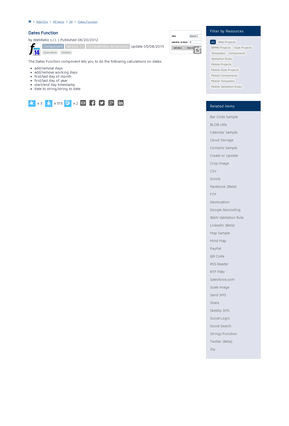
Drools (215, 179)
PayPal (215, 248)
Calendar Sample (223, 132)
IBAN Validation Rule (226, 217)
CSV (213, 171)
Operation (50, 52)
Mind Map (218, 241)
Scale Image (219, 287)
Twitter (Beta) (221, 341)
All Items (58, 21)
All (71, 21)
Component (53, 46)
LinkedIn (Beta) (222, 225)
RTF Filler (217, 272)
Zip (212, 349)
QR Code (217, 256)
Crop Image (219, 163)
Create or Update (224, 155)
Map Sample (220, 233)
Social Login (220, 318)
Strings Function (223, 334)
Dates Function (88, 21)
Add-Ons (42, 21)
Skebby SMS (219, 310)
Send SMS (218, 295)
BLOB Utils (218, 124)
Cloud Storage (221, 140)
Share (214, 303)
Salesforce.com (222, 279)
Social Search (220, 326)
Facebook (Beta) (223, 186)
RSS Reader (219, 264)
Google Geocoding (225, 210)
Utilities (66, 52)
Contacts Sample (223, 148)
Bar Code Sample (224, 117)
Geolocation (220, 202)
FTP (213, 194)
